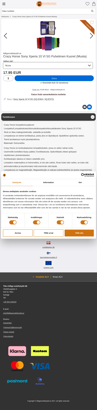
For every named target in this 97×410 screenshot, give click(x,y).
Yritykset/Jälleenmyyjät (12, 328)
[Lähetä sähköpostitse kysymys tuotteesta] (84, 107)
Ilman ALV (58, 277)
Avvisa (18, 233)
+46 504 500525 (9, 302)
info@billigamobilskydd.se (13, 313)
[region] (48, 117)
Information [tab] (48, 182)
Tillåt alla (79, 233)
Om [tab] (80, 182)
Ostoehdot (7, 323)
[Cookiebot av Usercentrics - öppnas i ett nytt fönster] (83, 175)
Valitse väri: (8, 61)
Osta (54, 78)
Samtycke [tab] (16, 182)
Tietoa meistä (8, 332)
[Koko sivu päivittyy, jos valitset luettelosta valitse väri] (47, 65)
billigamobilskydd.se (12, 53)
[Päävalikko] (4, 4)
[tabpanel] (48, 153)
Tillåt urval (48, 233)
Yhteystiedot (8, 336)
